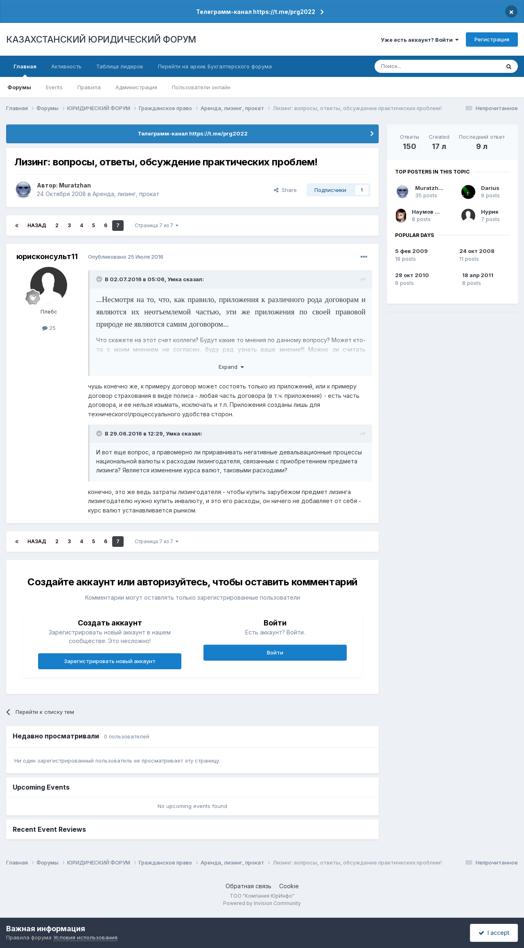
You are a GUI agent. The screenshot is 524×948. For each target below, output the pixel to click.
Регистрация (491, 39)
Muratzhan (75, 185)
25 (49, 328)
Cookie (289, 886)
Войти (275, 652)
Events (54, 87)
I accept (494, 932)
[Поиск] (415, 66)
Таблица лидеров (119, 66)
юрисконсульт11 (47, 256)
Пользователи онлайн (201, 87)
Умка (174, 279)
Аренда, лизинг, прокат (126, 193)
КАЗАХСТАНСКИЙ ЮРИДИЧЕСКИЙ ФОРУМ (101, 39)
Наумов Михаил (434, 211)
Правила (89, 87)
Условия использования (85, 937)
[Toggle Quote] (100, 279)
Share (285, 190)
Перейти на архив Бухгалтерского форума (215, 66)
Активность (66, 66)
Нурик (490, 211)
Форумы (19, 87)
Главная (25, 70)
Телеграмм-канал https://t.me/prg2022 (255, 11)
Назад (36, 225)
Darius (490, 188)
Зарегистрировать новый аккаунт (110, 661)
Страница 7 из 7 (156, 225)
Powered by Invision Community (262, 903)
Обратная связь (248, 886)
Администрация (136, 87)
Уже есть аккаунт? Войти (419, 39)
